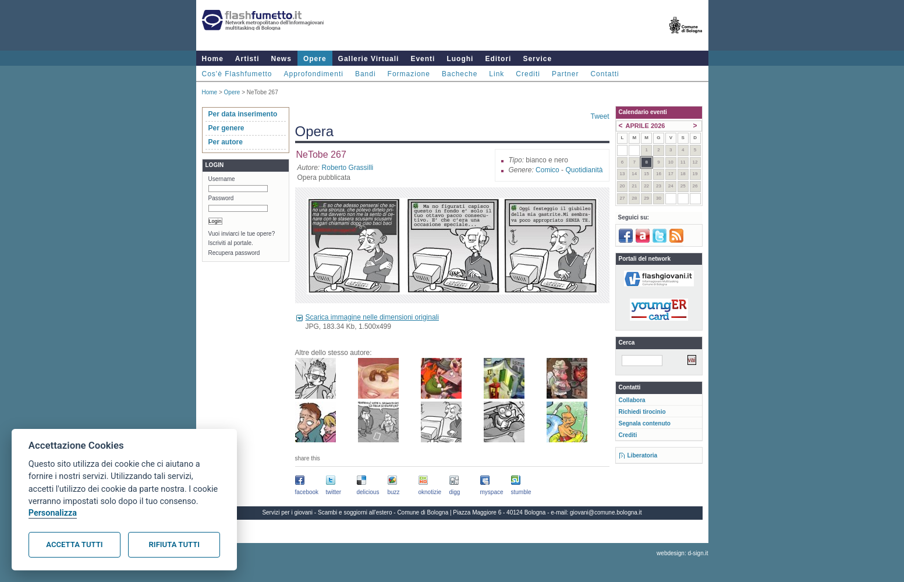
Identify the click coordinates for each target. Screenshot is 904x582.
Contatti (604, 74)
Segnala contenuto (645, 423)
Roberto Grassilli (348, 168)
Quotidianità (583, 170)
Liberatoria (643, 455)
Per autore (225, 142)
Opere (315, 59)
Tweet (599, 116)
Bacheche (459, 74)
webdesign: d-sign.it (682, 553)
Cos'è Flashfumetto (237, 74)
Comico (547, 170)
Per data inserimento (243, 114)
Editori (498, 59)
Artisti (247, 59)
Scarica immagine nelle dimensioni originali (372, 317)
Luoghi (459, 59)
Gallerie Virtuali (368, 59)
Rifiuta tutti (174, 544)
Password (221, 198)
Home (213, 59)
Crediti (528, 74)
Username (221, 179)
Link (496, 74)
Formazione (409, 74)
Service (537, 59)
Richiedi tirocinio (642, 412)
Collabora (632, 400)
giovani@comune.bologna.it (606, 512)
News (281, 59)
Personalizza (53, 513)
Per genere (226, 128)
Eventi (422, 59)
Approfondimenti (313, 74)
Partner (565, 74)
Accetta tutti (74, 544)
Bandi (365, 74)
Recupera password (234, 253)
